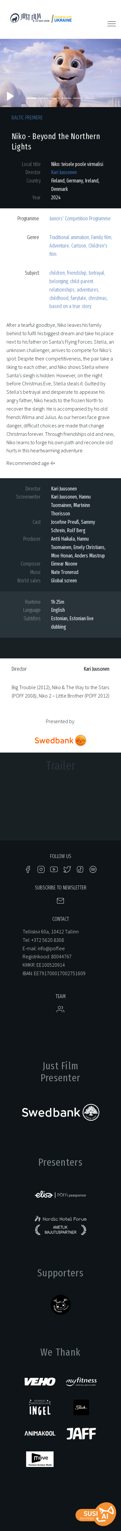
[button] (9, 73)
